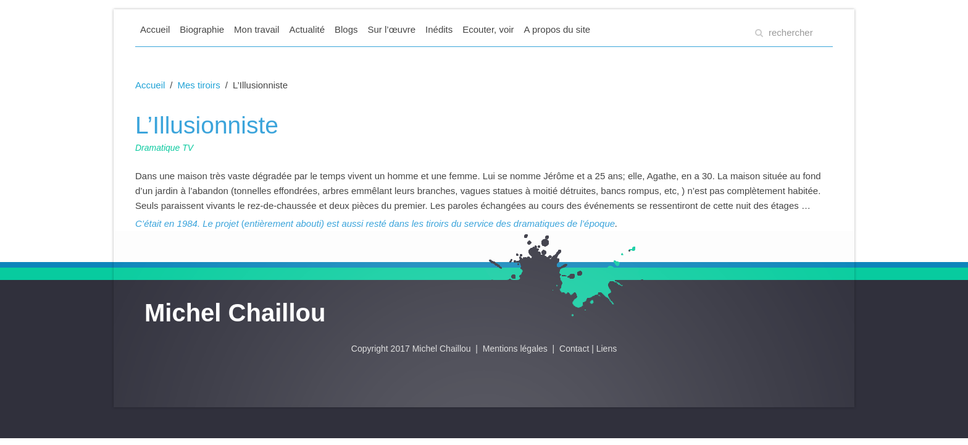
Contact (574, 349)
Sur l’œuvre (392, 29)
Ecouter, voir (488, 29)
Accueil (155, 29)
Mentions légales (516, 349)
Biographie (202, 29)
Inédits (439, 29)
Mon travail (256, 29)
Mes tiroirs (199, 85)
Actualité (307, 29)
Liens (606, 349)
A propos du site (557, 29)
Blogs (346, 29)
